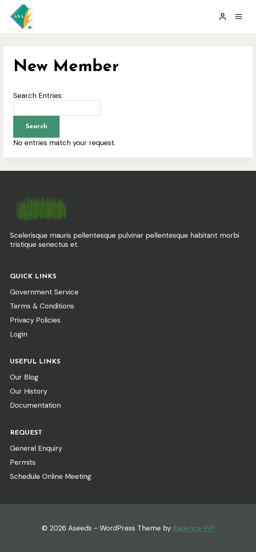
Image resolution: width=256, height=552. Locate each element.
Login (18, 334)
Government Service (44, 291)
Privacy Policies (35, 320)
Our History (28, 391)
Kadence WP (194, 528)
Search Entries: (37, 95)
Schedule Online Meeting (50, 476)
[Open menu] (238, 16)
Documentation (35, 405)
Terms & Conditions (42, 306)
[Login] (222, 16)
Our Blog (24, 377)
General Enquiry (36, 448)
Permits (23, 462)
